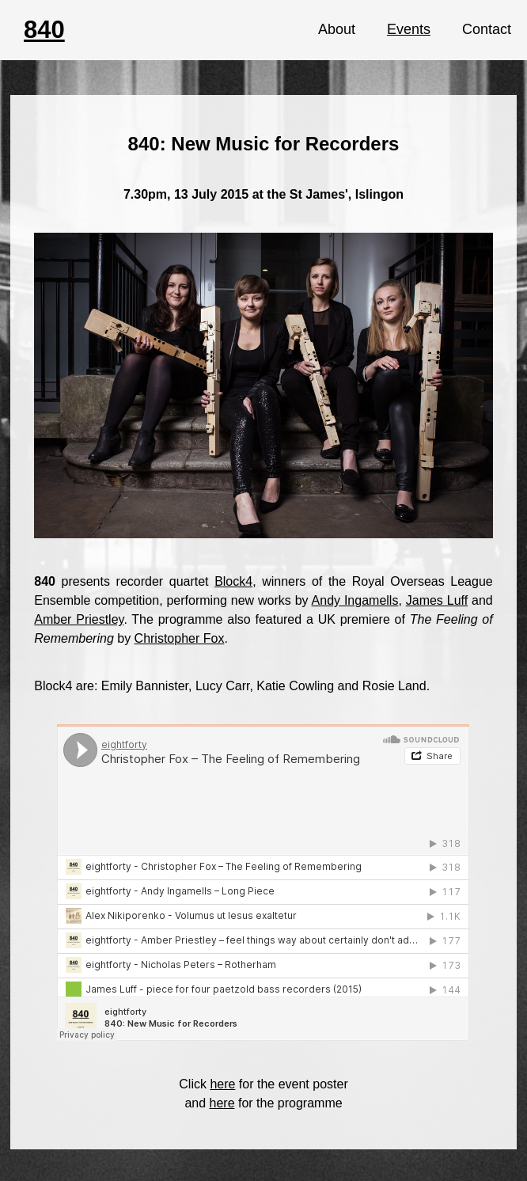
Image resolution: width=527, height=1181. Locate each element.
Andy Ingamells (355, 600)
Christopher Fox (180, 638)
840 (44, 30)
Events (408, 29)
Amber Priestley (78, 619)
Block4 (233, 581)
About (336, 29)
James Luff (437, 600)
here (222, 1084)
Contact (486, 29)
